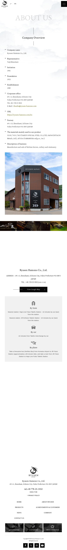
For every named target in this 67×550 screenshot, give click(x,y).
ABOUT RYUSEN (48, 502)
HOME (19, 502)
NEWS (19, 513)
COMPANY (48, 513)
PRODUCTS (19, 507)
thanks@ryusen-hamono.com (25, 106)
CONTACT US (19, 518)
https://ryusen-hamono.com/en (19, 115)
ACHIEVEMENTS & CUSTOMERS (48, 507)
